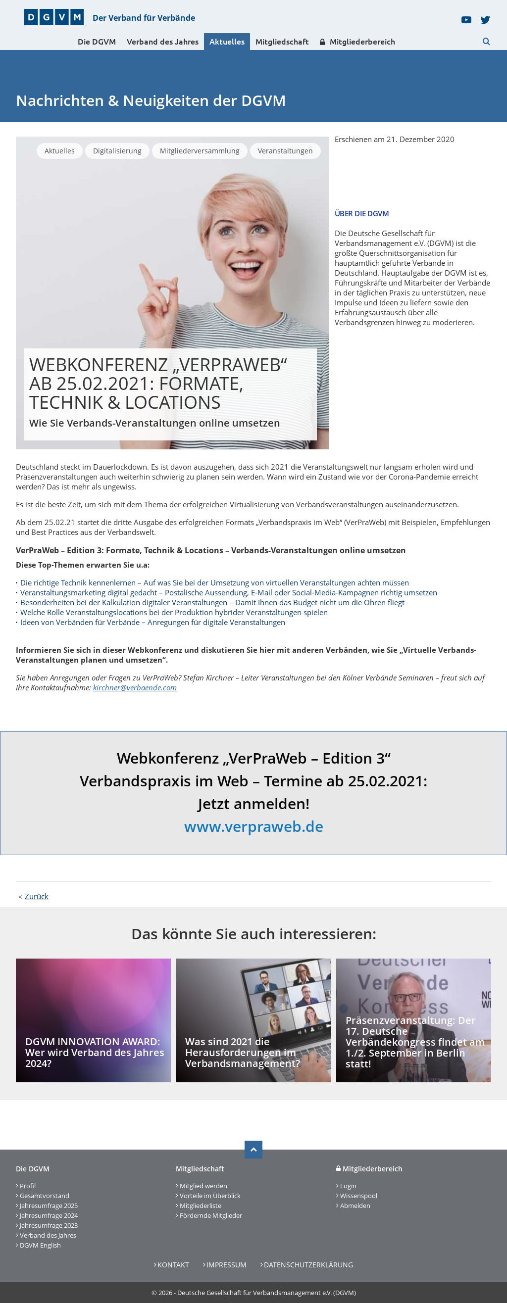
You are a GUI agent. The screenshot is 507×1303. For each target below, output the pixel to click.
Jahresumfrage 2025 (49, 1205)
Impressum (226, 1264)
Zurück (37, 896)
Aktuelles (227, 41)
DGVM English (40, 1245)
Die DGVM (97, 41)
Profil (28, 1185)
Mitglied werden (203, 1185)
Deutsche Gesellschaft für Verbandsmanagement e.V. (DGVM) (266, 1292)
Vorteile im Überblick (210, 1195)
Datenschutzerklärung (308, 1264)
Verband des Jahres (163, 41)
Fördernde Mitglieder (211, 1215)
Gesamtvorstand (44, 1195)
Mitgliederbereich (357, 42)
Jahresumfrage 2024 (49, 1215)
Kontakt (173, 1264)
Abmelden (355, 1205)
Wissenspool (358, 1195)
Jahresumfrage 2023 (49, 1225)
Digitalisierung (117, 150)
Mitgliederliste (200, 1205)
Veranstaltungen (285, 150)
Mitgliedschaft (282, 41)
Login (348, 1185)
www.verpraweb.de (253, 826)
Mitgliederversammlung (200, 150)
